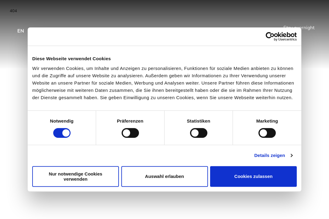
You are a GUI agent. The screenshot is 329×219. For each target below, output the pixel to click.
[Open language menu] (21, 28)
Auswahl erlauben (164, 176)
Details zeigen (269, 155)
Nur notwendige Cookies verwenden (75, 176)
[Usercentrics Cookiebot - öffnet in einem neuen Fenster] (270, 36)
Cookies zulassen (253, 176)
